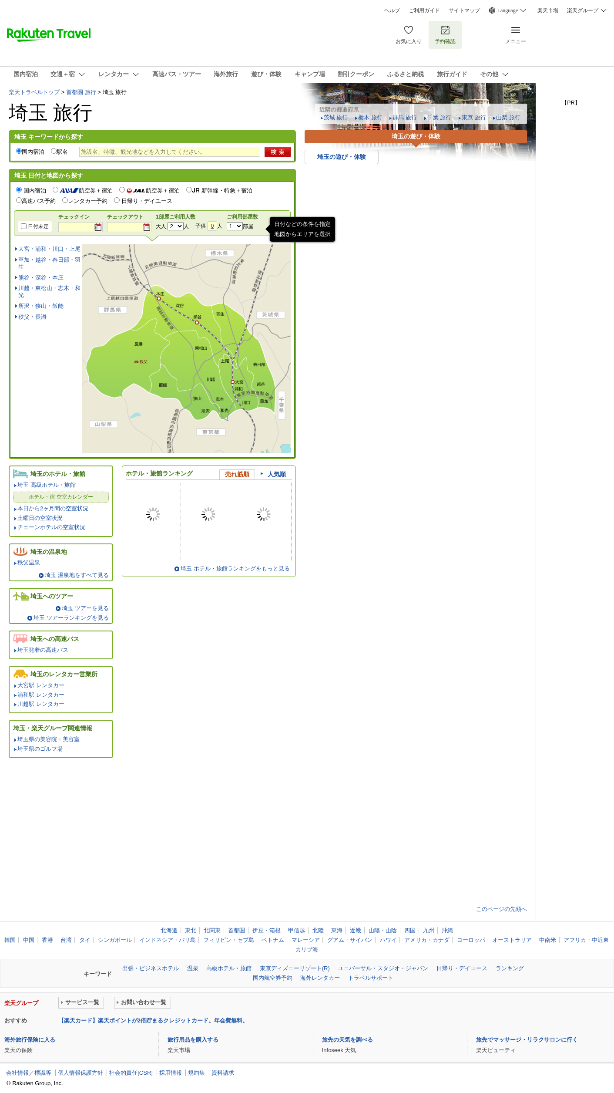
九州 (428, 930)
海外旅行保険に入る (29, 1039)
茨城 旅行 (336, 117)
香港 (47, 940)
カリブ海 (306, 949)
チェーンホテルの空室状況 (51, 527)
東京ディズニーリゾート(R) (295, 968)
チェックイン (74, 217)
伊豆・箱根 (266, 930)
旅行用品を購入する (193, 1039)
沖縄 (447, 930)
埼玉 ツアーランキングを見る (71, 617)
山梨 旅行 (508, 117)
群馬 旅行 (405, 117)
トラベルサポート (370, 978)
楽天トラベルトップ (34, 92)
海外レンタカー (320, 978)
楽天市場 (547, 10)
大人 (161, 226)
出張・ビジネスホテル (150, 968)
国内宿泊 (33, 151)
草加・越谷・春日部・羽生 (49, 263)
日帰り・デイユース (146, 201)
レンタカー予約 (87, 201)
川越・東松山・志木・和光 (49, 291)
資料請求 (222, 1072)
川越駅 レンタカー (40, 704)
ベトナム (273, 940)
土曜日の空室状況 (40, 518)
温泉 (192, 968)
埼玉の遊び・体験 (341, 156)
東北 (190, 930)
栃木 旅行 (370, 117)
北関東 (212, 930)
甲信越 (296, 930)
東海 (336, 930)
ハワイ (388, 940)
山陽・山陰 (383, 930)
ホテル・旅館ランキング (159, 473)
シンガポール (115, 940)
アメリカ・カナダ (427, 940)
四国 (410, 930)
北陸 (318, 930)
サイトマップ (464, 10)
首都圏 (236, 930)
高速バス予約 (39, 201)
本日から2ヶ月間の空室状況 (52, 508)
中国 (28, 940)
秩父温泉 (28, 562)
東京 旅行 (474, 117)
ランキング (510, 968)
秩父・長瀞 (32, 317)
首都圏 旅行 (81, 92)
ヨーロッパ (471, 940)
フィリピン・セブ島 (228, 940)
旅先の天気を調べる (347, 1039)
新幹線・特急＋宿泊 (226, 190)
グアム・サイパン (349, 940)
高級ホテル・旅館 (229, 968)
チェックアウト (125, 217)
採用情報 (170, 1072)
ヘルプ (392, 10)
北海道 (169, 930)
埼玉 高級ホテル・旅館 (46, 485)
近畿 (355, 930)
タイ (85, 940)
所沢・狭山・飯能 (41, 306)
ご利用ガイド (424, 10)
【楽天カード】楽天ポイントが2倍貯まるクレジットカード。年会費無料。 (153, 1020)
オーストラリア (512, 940)
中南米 (547, 940)
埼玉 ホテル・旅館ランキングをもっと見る (235, 568)
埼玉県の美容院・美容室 (48, 739)
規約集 (196, 1072)
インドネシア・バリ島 (167, 940)
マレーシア (306, 940)
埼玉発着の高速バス (42, 650)
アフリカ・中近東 (586, 940)
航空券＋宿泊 (86, 190)
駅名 (62, 151)
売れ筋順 (237, 474)
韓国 (10, 940)
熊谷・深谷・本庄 (41, 277)
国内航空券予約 (272, 978)
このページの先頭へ (501, 909)
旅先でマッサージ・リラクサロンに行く (527, 1039)
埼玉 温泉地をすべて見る (77, 575)
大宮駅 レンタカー (40, 685)
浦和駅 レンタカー (40, 695)
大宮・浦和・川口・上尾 (49, 249)
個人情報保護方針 (80, 1072)
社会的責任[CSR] (131, 1072)
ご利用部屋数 (242, 217)
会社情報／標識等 (28, 1072)
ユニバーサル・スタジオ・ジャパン (383, 968)
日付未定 (38, 226)
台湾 (66, 940)
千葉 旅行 (439, 117)
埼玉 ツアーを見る (85, 608)
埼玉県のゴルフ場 (40, 749)
